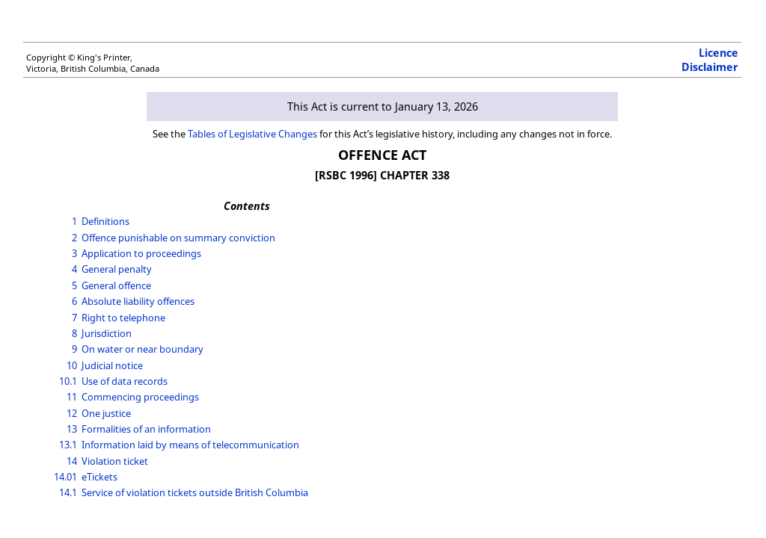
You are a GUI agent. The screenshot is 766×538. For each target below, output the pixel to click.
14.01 (65, 476)
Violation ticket (115, 461)
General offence (116, 285)
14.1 (68, 492)
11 (72, 397)
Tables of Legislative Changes (252, 133)
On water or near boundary (142, 349)
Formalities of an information (146, 429)
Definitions (105, 221)
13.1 (68, 444)
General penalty (117, 269)
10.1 (68, 381)
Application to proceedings (141, 253)
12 (72, 413)
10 (72, 365)
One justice (106, 413)
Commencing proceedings (140, 397)
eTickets (99, 476)
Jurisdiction (107, 333)
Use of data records (125, 381)
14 (72, 461)
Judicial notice (112, 365)
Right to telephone (123, 317)
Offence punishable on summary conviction (178, 237)
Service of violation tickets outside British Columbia (195, 492)
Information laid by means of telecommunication (190, 444)
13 (72, 429)
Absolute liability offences (138, 301)
